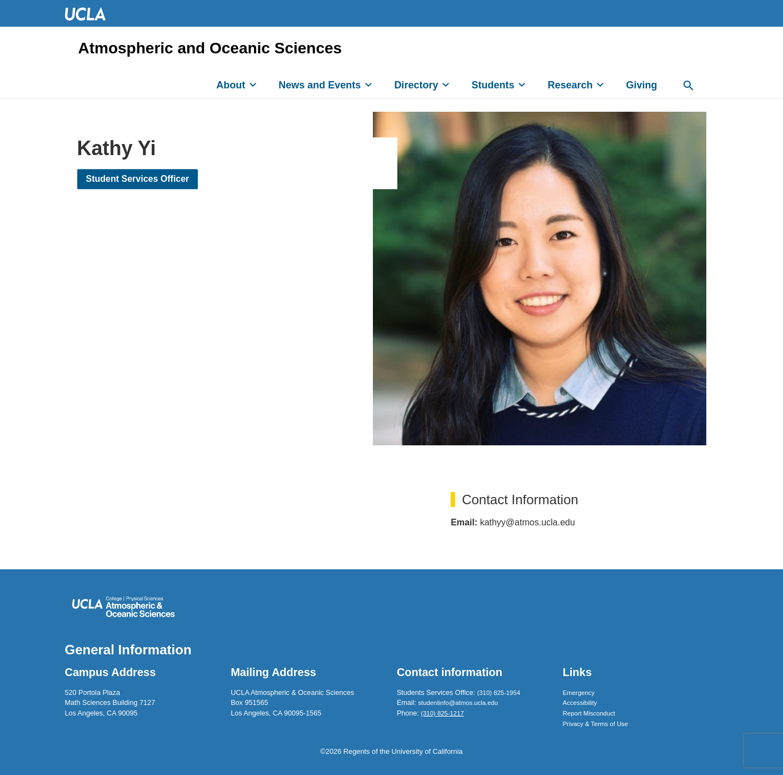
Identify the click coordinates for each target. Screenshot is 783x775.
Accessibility (580, 702)
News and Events (319, 85)
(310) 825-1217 (442, 713)
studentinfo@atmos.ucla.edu (458, 702)
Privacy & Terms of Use (596, 724)
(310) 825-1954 (498, 692)
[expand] (253, 85)
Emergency (579, 692)
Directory (416, 85)
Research (569, 85)
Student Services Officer (137, 178)
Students (492, 85)
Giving (641, 85)
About (230, 85)
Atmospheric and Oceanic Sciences (210, 48)
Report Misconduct (589, 713)
